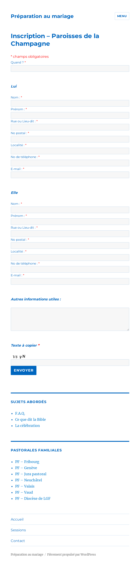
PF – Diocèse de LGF (32, 498)
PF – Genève (26, 468)
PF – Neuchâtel (28, 480)
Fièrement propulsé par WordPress (71, 554)
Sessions (18, 530)
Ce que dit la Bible (30, 419)
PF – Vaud (24, 492)
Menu (122, 16)
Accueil (17, 519)
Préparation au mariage (42, 16)
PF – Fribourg (27, 462)
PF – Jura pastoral (30, 474)
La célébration (27, 425)
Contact (18, 541)
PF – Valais (24, 486)
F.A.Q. (20, 413)
